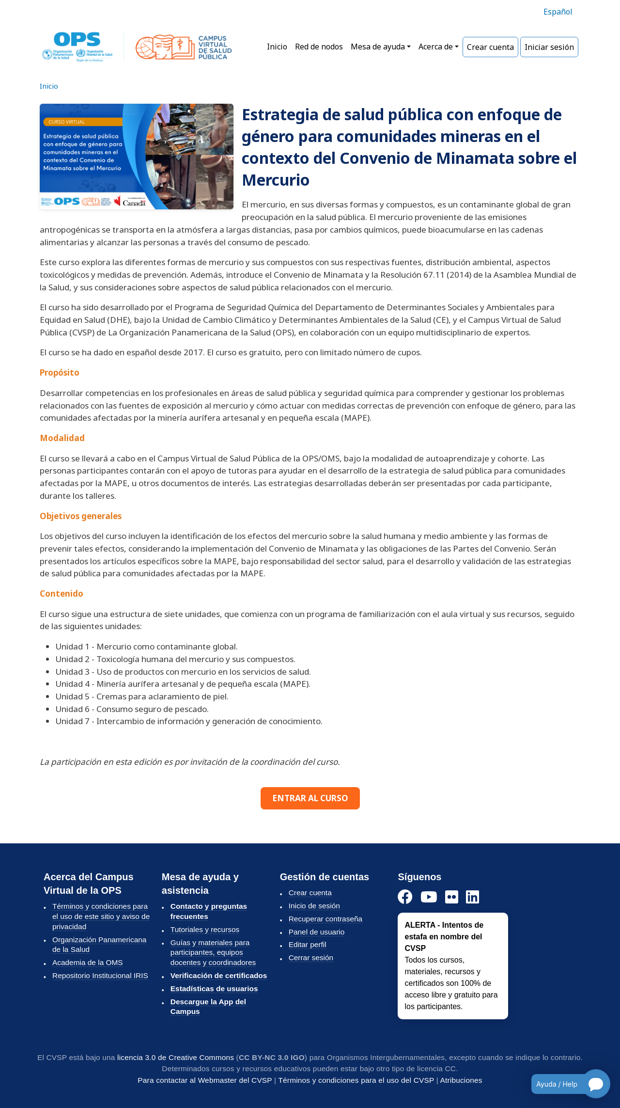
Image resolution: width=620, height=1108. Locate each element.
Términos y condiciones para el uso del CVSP (356, 1080)
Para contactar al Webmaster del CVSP (205, 1080)
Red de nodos (319, 46)
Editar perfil (307, 944)
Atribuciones (461, 1080)
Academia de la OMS (87, 962)
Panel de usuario (317, 932)
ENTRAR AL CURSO (310, 798)
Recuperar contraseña (325, 919)
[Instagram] (451, 897)
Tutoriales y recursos (204, 929)
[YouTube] (428, 897)
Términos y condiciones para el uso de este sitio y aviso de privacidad (101, 916)
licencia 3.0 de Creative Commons (175, 1057)
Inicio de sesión (314, 906)
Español (558, 11)
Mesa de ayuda (378, 46)
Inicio (277, 46)
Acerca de (435, 46)
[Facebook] (405, 897)
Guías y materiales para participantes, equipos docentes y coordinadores (213, 952)
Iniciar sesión (549, 47)
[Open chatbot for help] (563, 1083)
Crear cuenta (490, 47)
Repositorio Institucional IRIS (100, 975)
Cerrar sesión (311, 957)
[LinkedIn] (472, 897)
